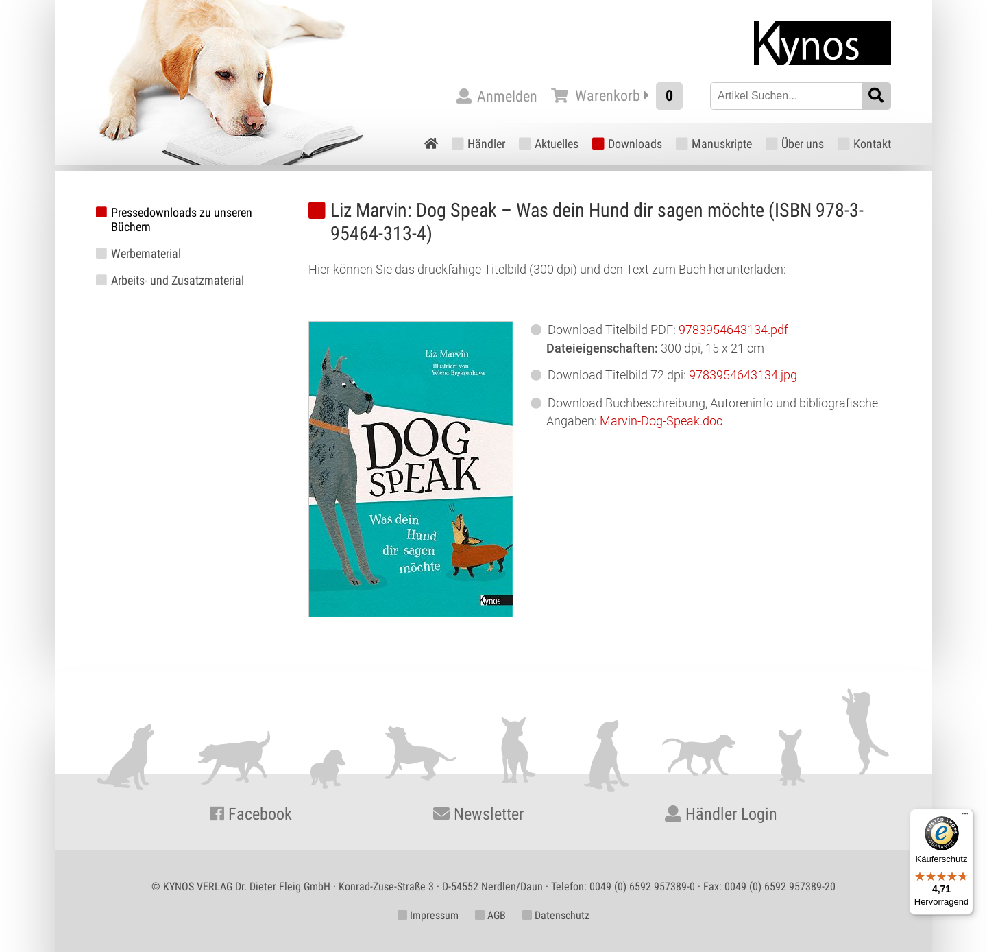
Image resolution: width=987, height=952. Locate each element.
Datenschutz (555, 915)
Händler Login (721, 814)
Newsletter (478, 814)
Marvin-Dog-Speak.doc (661, 421)
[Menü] (965, 817)
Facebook (251, 814)
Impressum (428, 915)
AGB (490, 915)
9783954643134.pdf (733, 329)
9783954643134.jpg (743, 375)
